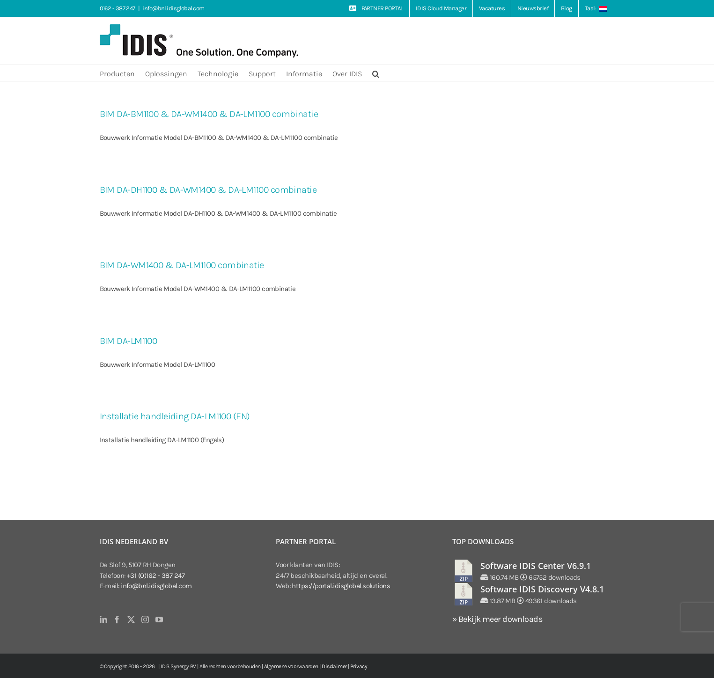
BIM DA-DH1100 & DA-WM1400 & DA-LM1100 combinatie (208, 189)
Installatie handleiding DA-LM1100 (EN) (175, 416)
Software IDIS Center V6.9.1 (535, 565)
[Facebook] (116, 619)
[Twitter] (130, 619)
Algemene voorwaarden (291, 666)
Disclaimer (334, 666)
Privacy (358, 666)
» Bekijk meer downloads (497, 619)
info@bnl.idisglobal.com (173, 8)
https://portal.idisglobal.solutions (341, 586)
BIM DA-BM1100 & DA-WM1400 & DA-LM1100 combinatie (209, 114)
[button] (375, 73)
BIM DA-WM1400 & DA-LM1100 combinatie (182, 265)
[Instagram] (144, 619)
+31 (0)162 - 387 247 (155, 575)
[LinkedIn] (103, 619)
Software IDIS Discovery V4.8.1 (542, 589)
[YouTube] (158, 619)
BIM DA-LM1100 (128, 340)
